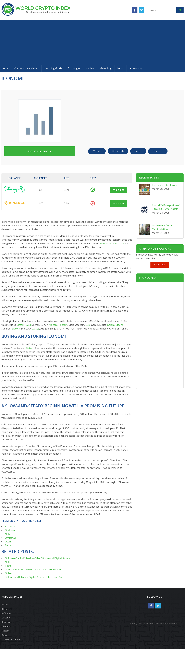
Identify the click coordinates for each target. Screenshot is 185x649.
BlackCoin (10, 526)
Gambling (106, 68)
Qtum (8, 541)
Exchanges (74, 68)
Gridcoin (10, 530)
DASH (29, 324)
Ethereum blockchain (112, 243)
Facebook (157, 151)
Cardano (5, 617)
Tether (8, 545)
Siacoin (16, 328)
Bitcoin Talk (118, 151)
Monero (53, 324)
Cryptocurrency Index (26, 68)
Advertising (135, 68)
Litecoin (5, 630)
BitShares (6, 613)
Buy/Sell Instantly (39, 151)
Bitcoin (20, 324)
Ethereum (6, 626)
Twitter (138, 151)
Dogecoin (6, 621)
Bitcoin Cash (7, 608)
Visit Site (118, 189)
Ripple (4, 635)
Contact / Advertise (10, 639)
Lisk (87, 324)
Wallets (90, 68)
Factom (63, 324)
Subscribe (159, 265)
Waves (35, 328)
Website (96, 151)
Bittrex (30, 348)
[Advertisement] (92, 41)
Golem (111, 324)
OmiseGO (10, 537)
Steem (119, 324)
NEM (8, 534)
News (120, 68)
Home (4, 68)
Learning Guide (53, 68)
